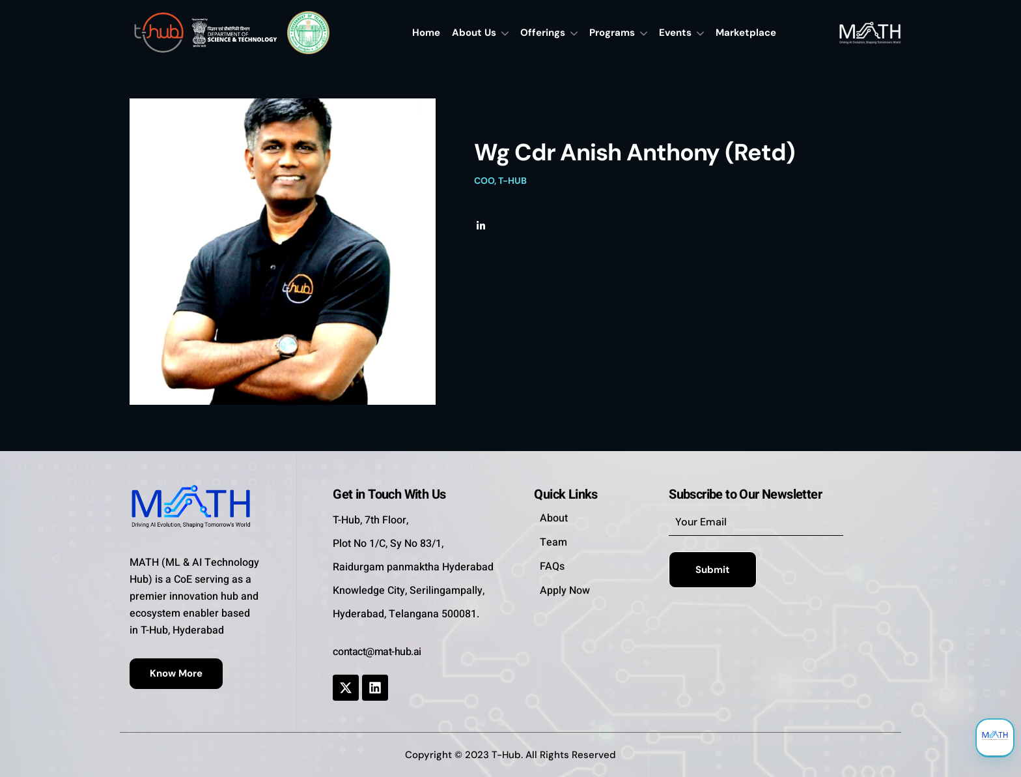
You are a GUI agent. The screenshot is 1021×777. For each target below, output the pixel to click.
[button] (176, 673)
